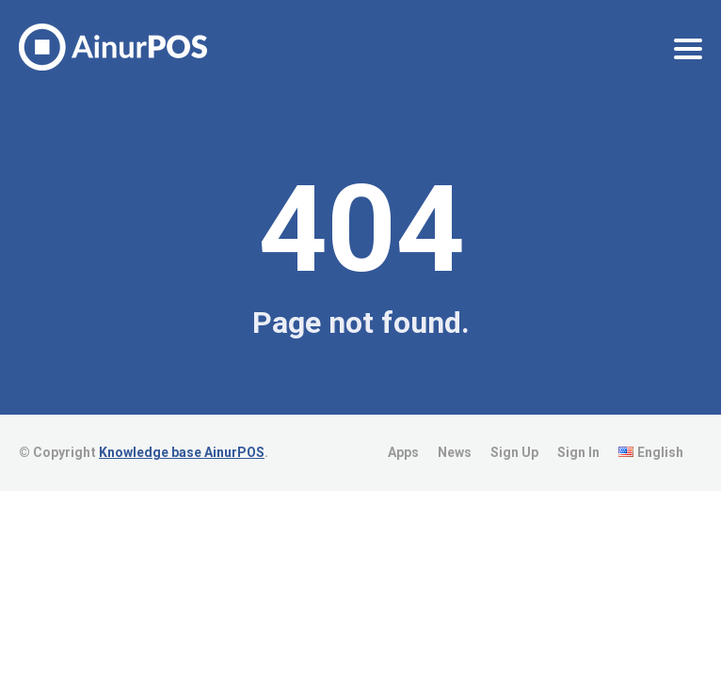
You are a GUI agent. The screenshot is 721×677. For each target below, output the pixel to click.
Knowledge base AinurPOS (181, 452)
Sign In (578, 452)
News (455, 452)
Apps (403, 452)
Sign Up (514, 452)
